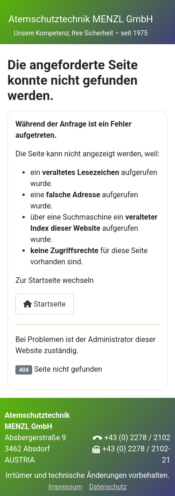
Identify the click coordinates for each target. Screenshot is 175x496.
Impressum (65, 487)
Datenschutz (107, 487)
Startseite (44, 304)
